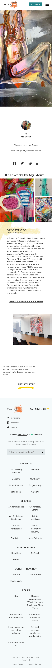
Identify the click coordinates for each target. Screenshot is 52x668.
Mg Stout (26, 136)
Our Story (35, 478)
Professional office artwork (16, 616)
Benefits (16, 478)
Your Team (16, 491)
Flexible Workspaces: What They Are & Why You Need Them (35, 602)
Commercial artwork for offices (35, 617)
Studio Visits (16, 581)
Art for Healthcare (35, 518)
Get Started (35, 4)
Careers (35, 491)
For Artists (16, 538)
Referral (35, 553)
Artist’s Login (35, 538)
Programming (35, 485)
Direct (16, 559)
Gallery (16, 574)
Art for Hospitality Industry (35, 528)
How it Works (16, 485)
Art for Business (16, 506)
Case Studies (35, 574)
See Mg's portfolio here (26, 301)
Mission (35, 469)
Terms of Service (33, 664)
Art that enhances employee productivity (35, 632)
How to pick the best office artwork (16, 630)
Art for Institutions (16, 527)
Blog (16, 596)
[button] (47, 4)
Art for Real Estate (35, 508)
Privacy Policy (17, 664)
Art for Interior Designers (16, 518)
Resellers (16, 553)
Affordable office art (16, 644)
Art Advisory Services (16, 471)
